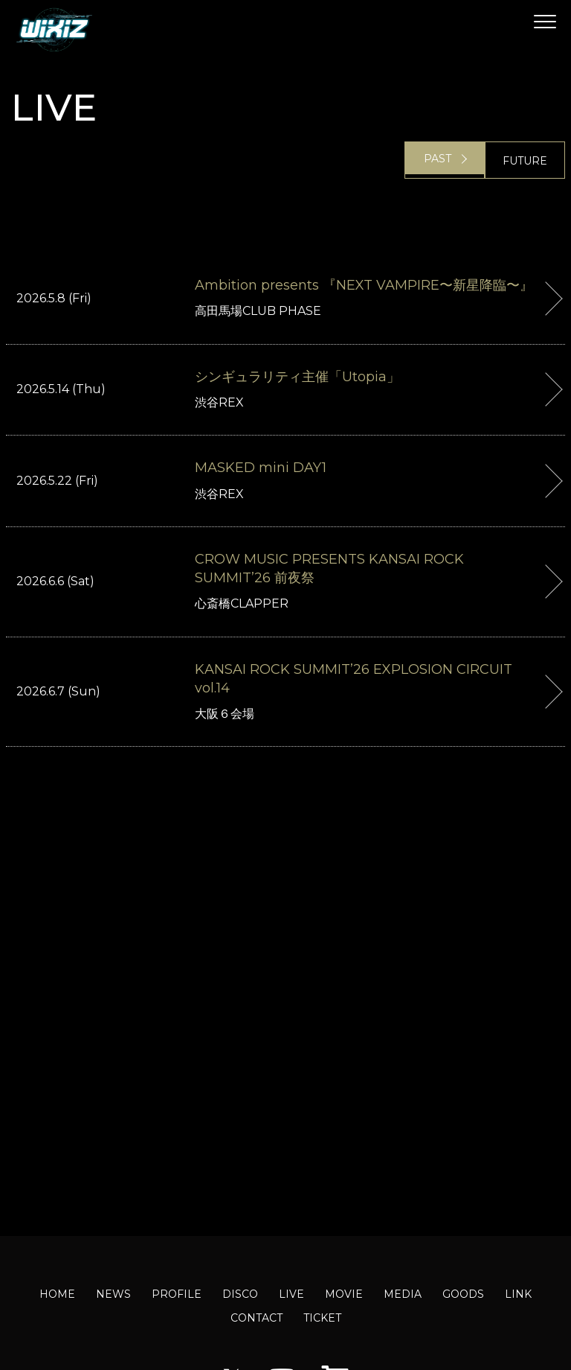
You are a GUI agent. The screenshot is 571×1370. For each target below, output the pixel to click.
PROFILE (176, 1294)
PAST (437, 161)
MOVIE (344, 1294)
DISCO (240, 1294)
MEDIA (403, 1294)
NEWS (113, 1294)
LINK (518, 1294)
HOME (57, 1294)
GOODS (463, 1294)
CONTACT (256, 1318)
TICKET (322, 1318)
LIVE (291, 1294)
